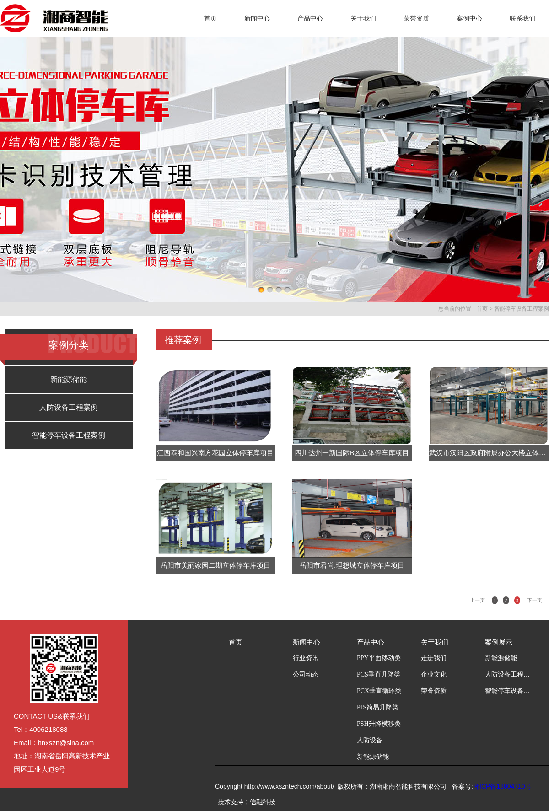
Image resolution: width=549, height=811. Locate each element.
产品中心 (310, 18)
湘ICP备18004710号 (502, 786)
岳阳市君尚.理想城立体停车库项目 (352, 565)
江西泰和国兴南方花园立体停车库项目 (215, 453)
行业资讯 (305, 658)
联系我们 (522, 18)
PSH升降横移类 (379, 723)
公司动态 (305, 674)
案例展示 (498, 642)
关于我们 (363, 18)
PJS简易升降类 (377, 707)
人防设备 (369, 740)
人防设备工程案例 (68, 407)
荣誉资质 (416, 18)
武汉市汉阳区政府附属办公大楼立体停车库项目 (489, 453)
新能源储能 (68, 379)
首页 (210, 18)
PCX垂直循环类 (379, 690)
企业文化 (434, 674)
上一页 (477, 600)
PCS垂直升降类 (378, 674)
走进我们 (434, 658)
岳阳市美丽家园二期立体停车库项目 (215, 565)
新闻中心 (257, 18)
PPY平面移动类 (379, 658)
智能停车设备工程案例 (521, 309)
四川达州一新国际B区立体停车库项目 (352, 453)
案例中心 (469, 18)
